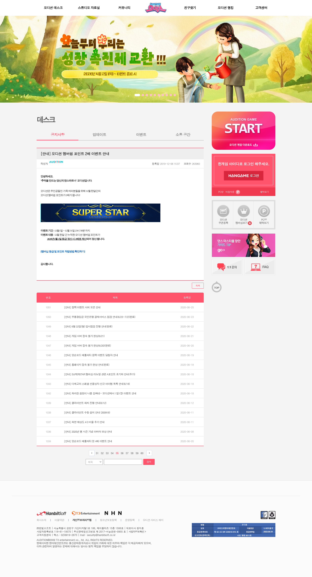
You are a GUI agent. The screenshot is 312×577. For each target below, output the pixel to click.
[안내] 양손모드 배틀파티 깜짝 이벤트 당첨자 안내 (91, 355)
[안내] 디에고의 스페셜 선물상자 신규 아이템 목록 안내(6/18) (97, 384)
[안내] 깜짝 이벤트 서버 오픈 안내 (82, 307)
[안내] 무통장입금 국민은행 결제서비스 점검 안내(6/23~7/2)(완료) (99, 317)
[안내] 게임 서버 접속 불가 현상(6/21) (84, 336)
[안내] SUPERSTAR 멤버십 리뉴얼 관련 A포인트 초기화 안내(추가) (99, 374)
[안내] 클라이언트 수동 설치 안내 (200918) (87, 412)
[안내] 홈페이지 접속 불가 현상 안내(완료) (86, 364)
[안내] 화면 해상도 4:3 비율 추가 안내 (84, 422)
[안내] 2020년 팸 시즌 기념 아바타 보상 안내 (88, 431)
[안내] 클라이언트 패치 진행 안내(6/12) (85, 403)
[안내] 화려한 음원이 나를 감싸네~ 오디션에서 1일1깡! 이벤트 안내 (100, 393)
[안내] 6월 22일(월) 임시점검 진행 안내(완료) (88, 326)
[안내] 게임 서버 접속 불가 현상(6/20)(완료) (87, 345)
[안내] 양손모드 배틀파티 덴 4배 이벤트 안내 (88, 441)
